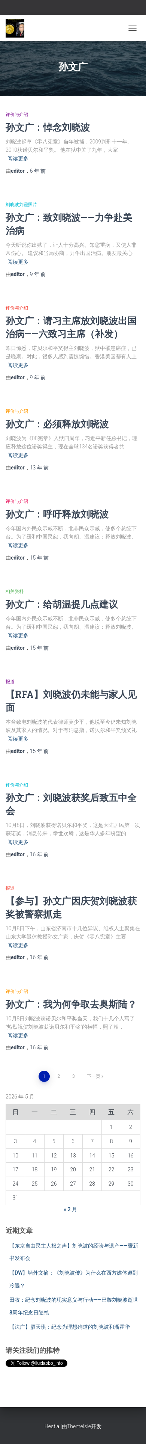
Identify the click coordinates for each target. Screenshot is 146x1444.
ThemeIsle (79, 1426)
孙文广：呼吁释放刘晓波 (57, 514)
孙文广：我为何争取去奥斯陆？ (71, 1004)
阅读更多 (17, 158)
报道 (10, 681)
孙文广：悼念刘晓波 (48, 127)
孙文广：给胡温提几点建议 (62, 604)
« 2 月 (70, 1209)
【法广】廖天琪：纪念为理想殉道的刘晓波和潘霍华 (69, 1327)
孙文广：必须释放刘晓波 (57, 424)
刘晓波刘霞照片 (21, 204)
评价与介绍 (17, 114)
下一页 (93, 1076)
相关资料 (15, 591)
